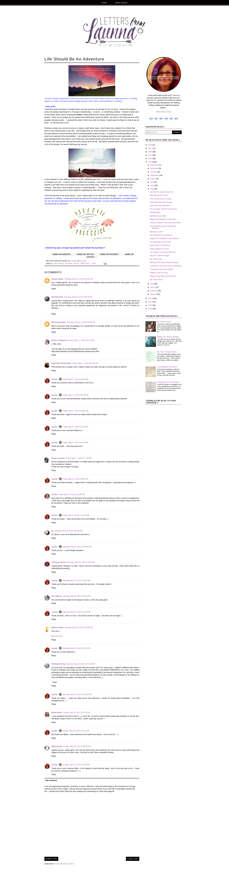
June (152, 185)
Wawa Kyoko (56, 712)
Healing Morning (58, 664)
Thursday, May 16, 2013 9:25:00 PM (78, 297)
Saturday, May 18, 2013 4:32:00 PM (78, 627)
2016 (150, 152)
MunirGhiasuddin (58, 322)
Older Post (132, 859)
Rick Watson (56, 596)
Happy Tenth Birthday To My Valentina (164, 238)
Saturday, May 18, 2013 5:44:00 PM (76, 648)
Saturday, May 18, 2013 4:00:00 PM (77, 596)
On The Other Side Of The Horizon (163, 209)
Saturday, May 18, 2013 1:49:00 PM (81, 562)
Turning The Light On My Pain (161, 192)
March (153, 287)
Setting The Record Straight (168, 337)
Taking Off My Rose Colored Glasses (164, 262)
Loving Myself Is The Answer (168, 382)
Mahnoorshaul (57, 636)
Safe (94, 263)
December (154, 165)
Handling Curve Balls (158, 216)
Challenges (58, 263)
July (152, 182)
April (152, 284)
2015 (150, 155)
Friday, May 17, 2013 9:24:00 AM (75, 443)
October (153, 172)
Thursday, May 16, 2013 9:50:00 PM (81, 322)
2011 (150, 302)
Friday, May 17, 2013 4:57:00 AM (81, 340)
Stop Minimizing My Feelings (161, 202)
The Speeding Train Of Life (160, 242)
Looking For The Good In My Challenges (165, 266)
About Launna (121, 3)
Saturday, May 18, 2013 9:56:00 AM (69, 531)
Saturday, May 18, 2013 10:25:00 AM (77, 547)
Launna (54, 379)
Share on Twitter (85, 254)
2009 (150, 309)
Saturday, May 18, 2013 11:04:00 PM (77, 694)
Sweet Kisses (155, 212)
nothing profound (58, 562)
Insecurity (85, 263)
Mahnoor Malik (57, 627)
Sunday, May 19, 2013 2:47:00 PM (76, 765)
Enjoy (76, 263)
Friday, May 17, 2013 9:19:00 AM (75, 379)
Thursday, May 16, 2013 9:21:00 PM (78, 279)
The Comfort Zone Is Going (160, 199)
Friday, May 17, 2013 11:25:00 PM (76, 515)
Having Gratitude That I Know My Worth (165, 223)
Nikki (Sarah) (56, 746)
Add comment (51, 780)
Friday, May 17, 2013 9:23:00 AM (75, 427)
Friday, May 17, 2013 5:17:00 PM (79, 458)
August (153, 179)
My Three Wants (156, 280)
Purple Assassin (58, 458)
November (154, 168)
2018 (150, 145)
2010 (150, 305)
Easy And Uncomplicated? (160, 206)
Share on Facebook (62, 254)
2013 (150, 162)
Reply (53, 289)
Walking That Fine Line (159, 273)
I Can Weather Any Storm (167, 367)
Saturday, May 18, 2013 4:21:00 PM (76, 612)
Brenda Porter (57, 297)
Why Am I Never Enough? (160, 256)
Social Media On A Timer (159, 249)
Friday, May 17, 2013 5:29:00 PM (75, 479)
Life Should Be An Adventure (161, 235)
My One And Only (164, 322)
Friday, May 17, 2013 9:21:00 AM (75, 411)
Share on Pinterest (109, 254)
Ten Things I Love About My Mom (163, 252)
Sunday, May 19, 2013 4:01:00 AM (76, 712)
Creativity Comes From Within (161, 269)
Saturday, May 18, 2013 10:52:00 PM (80, 664)
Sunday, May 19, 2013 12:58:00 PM (77, 746)
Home (104, 3)
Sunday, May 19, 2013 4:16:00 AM (76, 731)
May (152, 189)
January (153, 294)
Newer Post (51, 859)
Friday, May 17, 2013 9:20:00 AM (75, 395)
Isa (52, 531)
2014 (150, 159)
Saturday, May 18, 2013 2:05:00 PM (76, 581)
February (154, 291)
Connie (54, 494)
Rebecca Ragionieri (59, 340)
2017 (150, 148)
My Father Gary (156, 259)
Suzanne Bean (57, 279)
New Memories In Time (159, 195)
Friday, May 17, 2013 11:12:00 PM (71, 494)
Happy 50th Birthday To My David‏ (163, 219)
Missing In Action (156, 232)
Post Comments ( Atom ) (64, 864)
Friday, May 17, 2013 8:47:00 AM (85, 363)
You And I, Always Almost (167, 352)
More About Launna (163, 112)
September (154, 175)
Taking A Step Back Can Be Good (163, 276)
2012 (150, 298)
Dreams (69, 263)
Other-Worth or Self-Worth (160, 245)
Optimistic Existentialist (61, 363)
